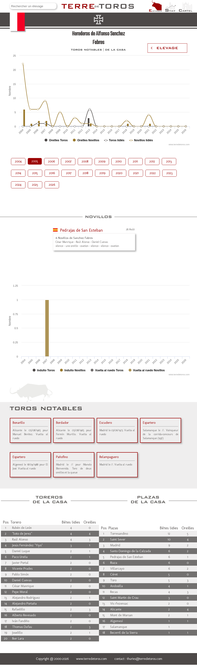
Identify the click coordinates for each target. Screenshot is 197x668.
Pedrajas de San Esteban (81, 230)
